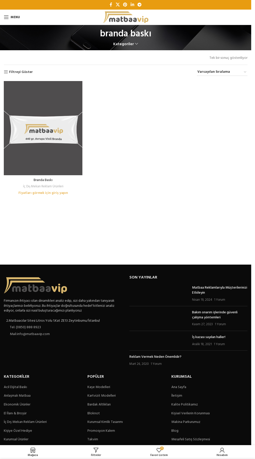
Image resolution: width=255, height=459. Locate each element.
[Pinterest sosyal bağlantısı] (125, 5)
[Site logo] (125, 17)
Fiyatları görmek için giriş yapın (42, 192)
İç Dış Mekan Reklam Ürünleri (42, 185)
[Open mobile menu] (11, 17)
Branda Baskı (42, 179)
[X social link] (117, 5)
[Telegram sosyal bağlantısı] (139, 5)
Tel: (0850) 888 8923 (25, 327)
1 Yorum (219, 299)
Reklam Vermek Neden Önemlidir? (155, 357)
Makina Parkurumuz (185, 422)
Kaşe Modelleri (98, 387)
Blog (174, 431)
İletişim (176, 395)
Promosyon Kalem (101, 431)
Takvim (92, 439)
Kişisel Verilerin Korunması (190, 413)
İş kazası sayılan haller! (208, 337)
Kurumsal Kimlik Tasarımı (105, 422)
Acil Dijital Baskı (15, 387)
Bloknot (93, 413)
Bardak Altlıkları (99, 404)
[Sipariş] (222, 72)
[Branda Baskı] (43, 127)
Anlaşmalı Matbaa (17, 395)
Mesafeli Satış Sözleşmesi (190, 439)
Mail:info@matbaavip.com (30, 334)
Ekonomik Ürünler (17, 404)
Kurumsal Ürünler (16, 439)
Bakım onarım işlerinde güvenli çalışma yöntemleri (215, 315)
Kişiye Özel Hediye (18, 431)
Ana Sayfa (178, 387)
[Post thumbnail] (159, 293)
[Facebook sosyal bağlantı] (111, 5)
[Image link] (35, 285)
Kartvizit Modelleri (101, 395)
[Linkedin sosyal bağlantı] (132, 5)
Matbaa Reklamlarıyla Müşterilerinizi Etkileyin (219, 290)
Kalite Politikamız (184, 404)
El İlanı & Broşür (15, 413)
